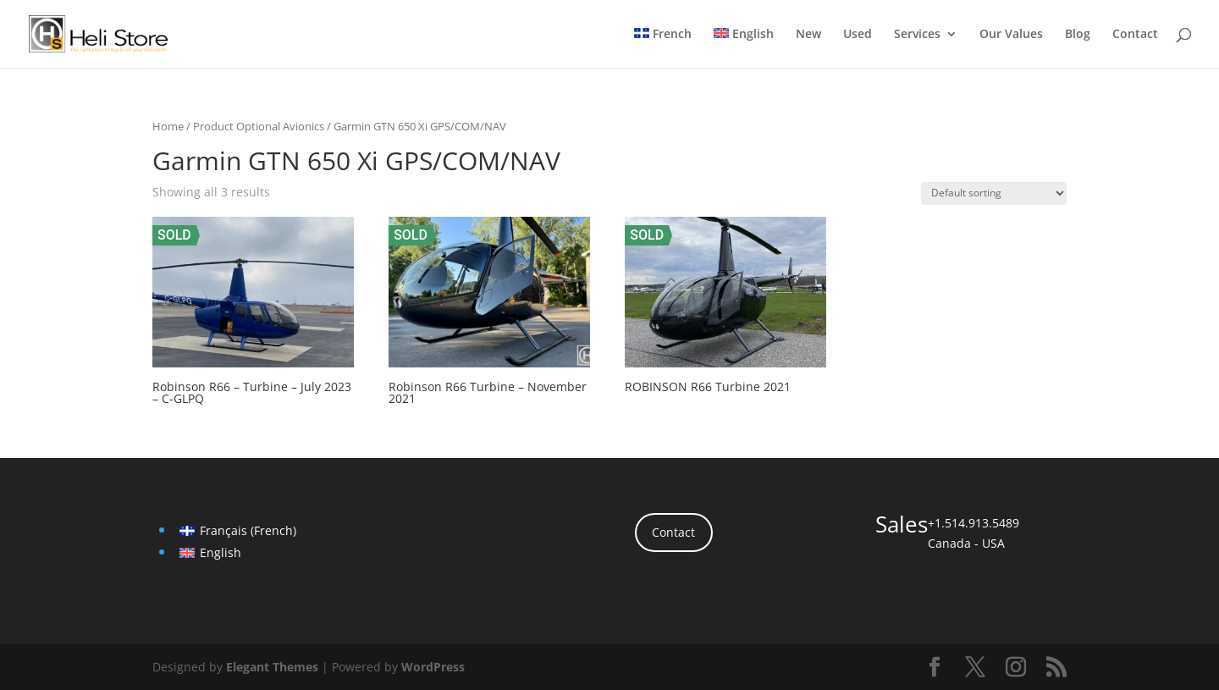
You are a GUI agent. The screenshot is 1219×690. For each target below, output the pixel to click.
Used (857, 34)
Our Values (1011, 34)
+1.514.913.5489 (973, 523)
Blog (1077, 34)
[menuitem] (663, 48)
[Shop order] (994, 193)
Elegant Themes (272, 667)
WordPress (433, 667)
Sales (901, 524)
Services (917, 34)
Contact (1135, 34)
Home (168, 126)
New (808, 34)
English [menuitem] (220, 552)
